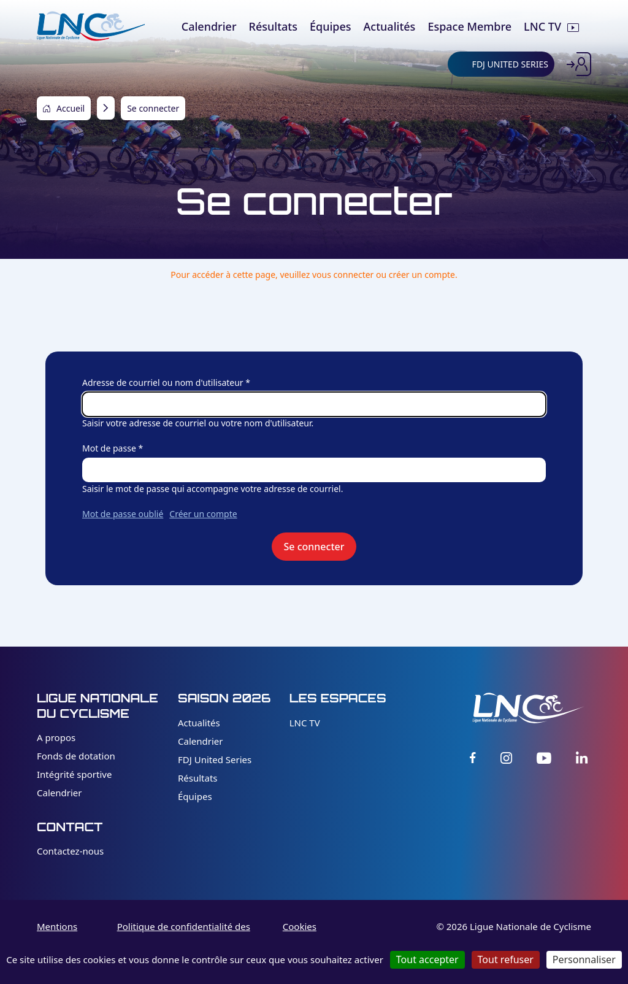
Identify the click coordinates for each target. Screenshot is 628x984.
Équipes (195, 796)
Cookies (299, 926)
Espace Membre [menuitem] (469, 26)
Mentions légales (57, 933)
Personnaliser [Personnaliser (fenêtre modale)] (584, 959)
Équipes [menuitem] (330, 26)
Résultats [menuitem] (273, 26)
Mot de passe (109, 448)
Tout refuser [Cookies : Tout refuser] (506, 959)
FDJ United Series (214, 759)
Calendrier (59, 792)
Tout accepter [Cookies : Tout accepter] (427, 959)
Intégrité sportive (74, 774)
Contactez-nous (70, 851)
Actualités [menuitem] (390, 26)
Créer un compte (203, 514)
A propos (56, 737)
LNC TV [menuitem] (542, 26)
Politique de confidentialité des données (183, 933)
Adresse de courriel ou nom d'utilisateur (162, 382)
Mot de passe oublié (122, 514)
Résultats (198, 778)
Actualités (199, 723)
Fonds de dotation (76, 756)
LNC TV (304, 723)
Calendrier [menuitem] (209, 26)
